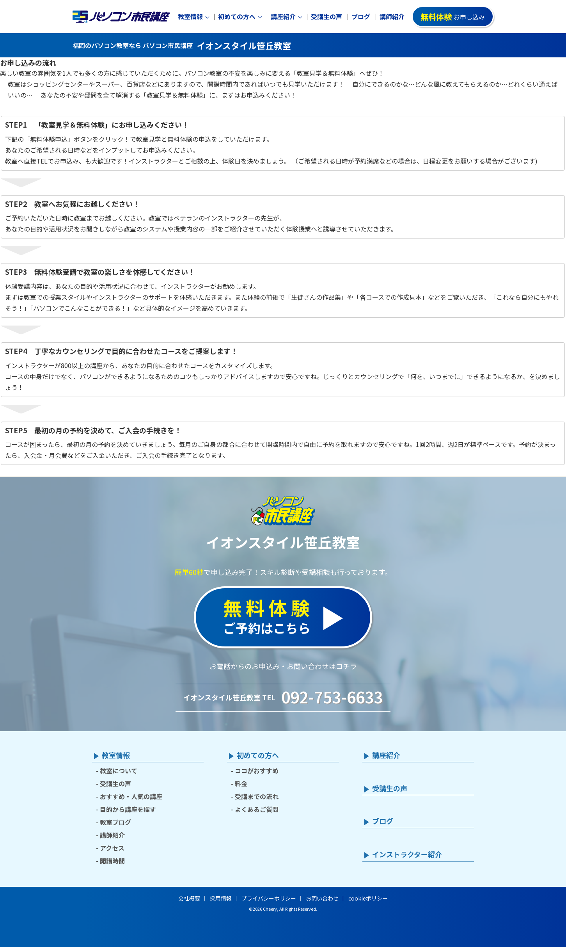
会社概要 (189, 898)
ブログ (360, 16)
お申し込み (453, 16)
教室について (118, 770)
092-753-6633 (332, 696)
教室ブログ (115, 822)
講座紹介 (283, 16)
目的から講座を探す (128, 809)
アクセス (112, 848)
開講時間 (112, 860)
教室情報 (190, 16)
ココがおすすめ (257, 770)
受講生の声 (326, 16)
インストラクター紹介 (407, 854)
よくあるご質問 (257, 809)
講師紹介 (392, 16)
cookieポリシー (368, 898)
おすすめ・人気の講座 (131, 796)
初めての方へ (236, 16)
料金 (241, 783)
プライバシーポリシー (268, 898)
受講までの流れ (257, 796)
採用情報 (221, 898)
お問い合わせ (322, 898)
